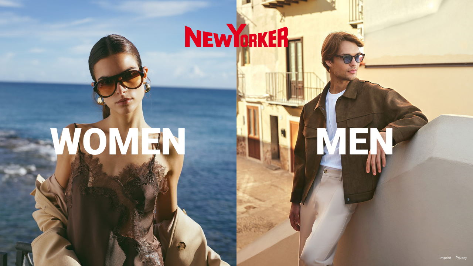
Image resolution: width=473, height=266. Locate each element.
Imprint (445, 258)
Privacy (461, 258)
